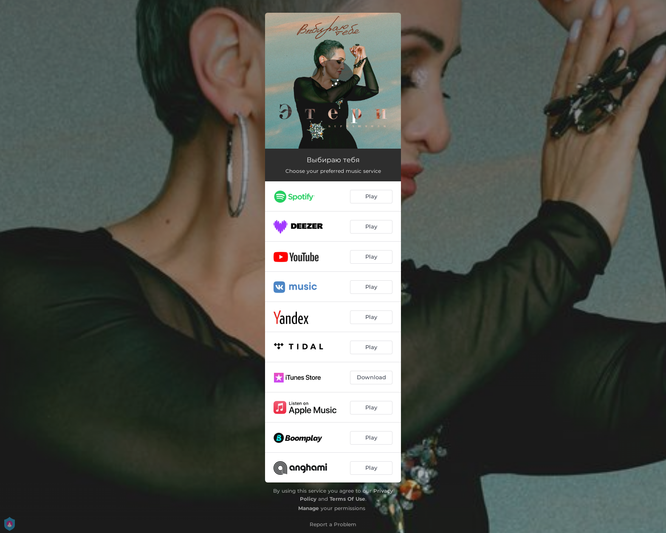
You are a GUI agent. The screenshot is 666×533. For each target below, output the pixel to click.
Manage (308, 508)
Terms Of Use (347, 499)
